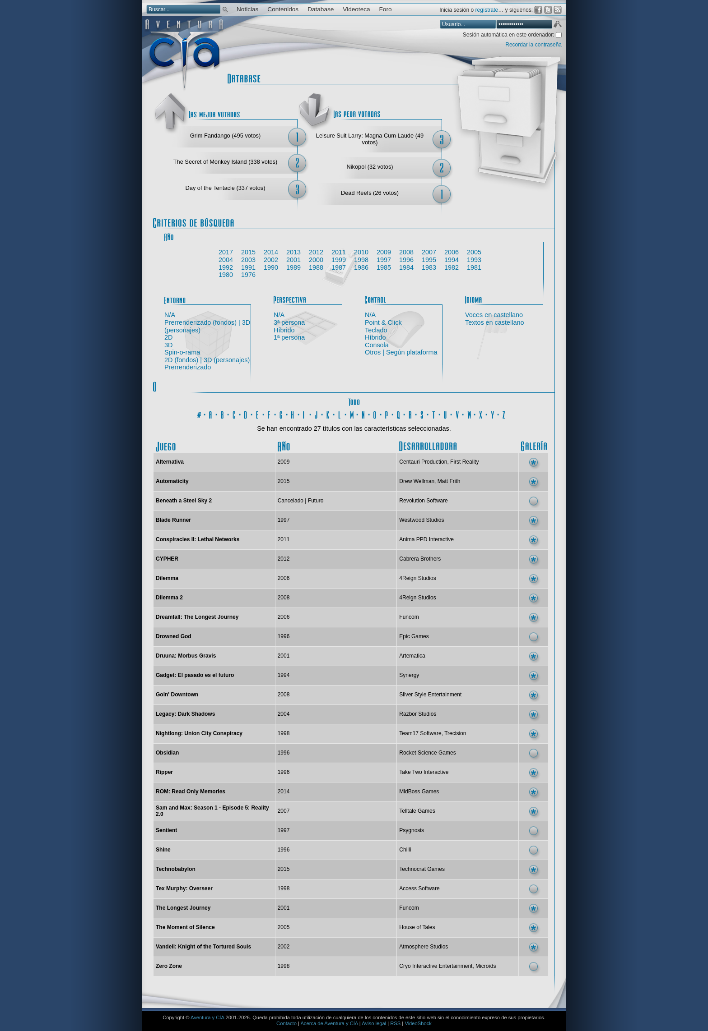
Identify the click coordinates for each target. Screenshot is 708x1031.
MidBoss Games (419, 791)
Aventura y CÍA (207, 1017)
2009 (384, 252)
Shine (163, 850)
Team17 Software (420, 733)
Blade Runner (173, 520)
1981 (474, 267)
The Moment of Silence (185, 927)
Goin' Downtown (177, 694)
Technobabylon (176, 869)
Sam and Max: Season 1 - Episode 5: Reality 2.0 (212, 811)
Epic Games (414, 636)
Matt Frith (449, 481)
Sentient (166, 830)
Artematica (412, 656)
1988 (316, 267)
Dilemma (167, 578)
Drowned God (173, 636)
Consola (377, 345)
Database (320, 9)
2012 (316, 252)
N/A (169, 314)
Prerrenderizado (187, 367)
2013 (293, 252)
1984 (406, 267)
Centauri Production (423, 462)
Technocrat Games (422, 869)
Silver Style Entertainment (430, 694)
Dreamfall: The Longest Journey (197, 617)
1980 (226, 274)
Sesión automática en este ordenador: (509, 35)
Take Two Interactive (423, 772)
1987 (338, 267)
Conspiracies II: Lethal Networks (197, 539)
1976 (248, 274)
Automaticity (172, 481)
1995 (429, 259)
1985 (384, 267)
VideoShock (418, 1023)
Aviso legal (374, 1023)
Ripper (164, 772)
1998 (361, 259)
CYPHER (167, 559)
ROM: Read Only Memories (190, 791)
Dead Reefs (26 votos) (370, 192)
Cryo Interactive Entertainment (435, 966)
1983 (429, 267)
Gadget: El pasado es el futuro (195, 675)
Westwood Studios (421, 520)
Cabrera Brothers (420, 559)
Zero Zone (169, 966)
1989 (293, 267)
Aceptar (557, 25)
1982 (451, 267)
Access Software (419, 888)
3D (168, 345)
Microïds (485, 966)
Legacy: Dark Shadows (185, 714)
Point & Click (383, 322)
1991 (248, 267)
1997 (384, 259)
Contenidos (282, 9)
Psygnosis (411, 830)
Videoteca (356, 9)
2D (168, 337)
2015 (248, 252)
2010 (361, 252)
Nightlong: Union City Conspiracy (199, 733)
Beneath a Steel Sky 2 (184, 500)
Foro (385, 9)
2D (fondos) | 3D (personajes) (207, 360)
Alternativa (170, 462)
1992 (226, 267)
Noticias (247, 9)
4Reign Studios (417, 578)
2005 (474, 252)
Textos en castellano (494, 322)
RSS (395, 1023)
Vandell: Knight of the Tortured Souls (203, 947)
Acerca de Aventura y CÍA (329, 1023)
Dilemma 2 (169, 597)
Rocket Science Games (427, 753)
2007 (429, 252)
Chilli (405, 850)
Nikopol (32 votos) (369, 166)
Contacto (286, 1023)
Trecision (455, 733)
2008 (406, 252)
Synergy (409, 675)
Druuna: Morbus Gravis (186, 656)
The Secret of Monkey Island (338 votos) (225, 161)
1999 (338, 259)
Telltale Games (417, 811)
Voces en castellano (494, 314)
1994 (451, 259)
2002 (271, 259)
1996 (406, 259)
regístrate (486, 10)
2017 (226, 252)
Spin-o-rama (182, 352)
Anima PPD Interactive (426, 539)
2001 (293, 259)
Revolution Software (423, 500)
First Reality (464, 462)
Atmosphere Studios (423, 947)
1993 (474, 259)
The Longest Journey (183, 908)
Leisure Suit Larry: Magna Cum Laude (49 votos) (370, 139)
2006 (451, 252)
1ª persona (289, 337)
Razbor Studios (417, 714)
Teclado (376, 330)
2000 (316, 259)
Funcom (409, 617)
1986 (361, 267)
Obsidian (167, 753)
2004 (226, 259)
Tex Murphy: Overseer (184, 888)
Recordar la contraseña (533, 44)
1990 (271, 267)
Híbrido (284, 330)
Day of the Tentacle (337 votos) (226, 187)
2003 (248, 259)
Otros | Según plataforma (401, 352)
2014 (271, 252)
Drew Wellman (416, 481)
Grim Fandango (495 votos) (225, 135)
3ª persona (289, 322)
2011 (338, 252)
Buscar (225, 8)
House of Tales (417, 927)
